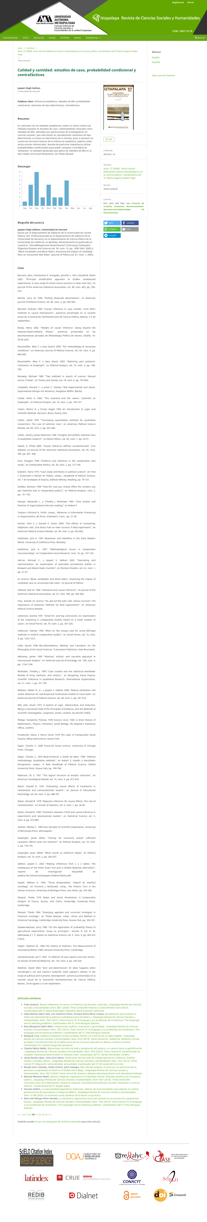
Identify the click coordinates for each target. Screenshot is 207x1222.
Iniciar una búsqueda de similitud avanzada (58, 1121)
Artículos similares (29, 998)
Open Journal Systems (163, 75)
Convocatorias (10, 37)
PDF (110, 139)
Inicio (26, 37)
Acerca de (39, 37)
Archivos (64, 37)
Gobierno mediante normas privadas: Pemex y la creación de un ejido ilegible (81, 1035)
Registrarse (178, 2)
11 (36, 1114)
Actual (52, 37)
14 (45, 1114)
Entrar (190, 2)
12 (39, 1114)
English (156, 57)
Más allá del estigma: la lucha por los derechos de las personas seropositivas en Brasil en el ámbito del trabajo (80, 1069)
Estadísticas (92, 37)
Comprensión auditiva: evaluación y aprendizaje (79, 1026)
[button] (112, 223)
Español (156, 62)
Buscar (200, 37)
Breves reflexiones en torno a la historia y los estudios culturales (74, 1004)
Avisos (77, 37)
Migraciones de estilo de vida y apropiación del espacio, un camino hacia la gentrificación (95, 1048)
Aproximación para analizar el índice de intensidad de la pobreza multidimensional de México (80, 1015)
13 (42, 1114)
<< (19, 1114)
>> (50, 1114)
